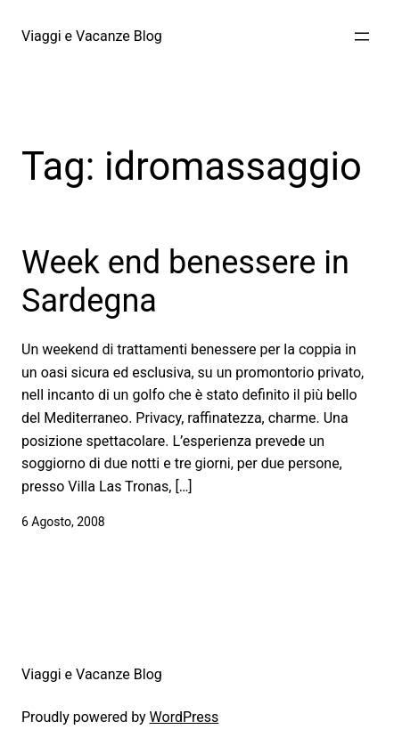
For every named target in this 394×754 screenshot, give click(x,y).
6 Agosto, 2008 (63, 522)
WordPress (184, 717)
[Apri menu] (362, 36)
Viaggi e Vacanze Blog (91, 36)
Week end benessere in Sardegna (185, 282)
